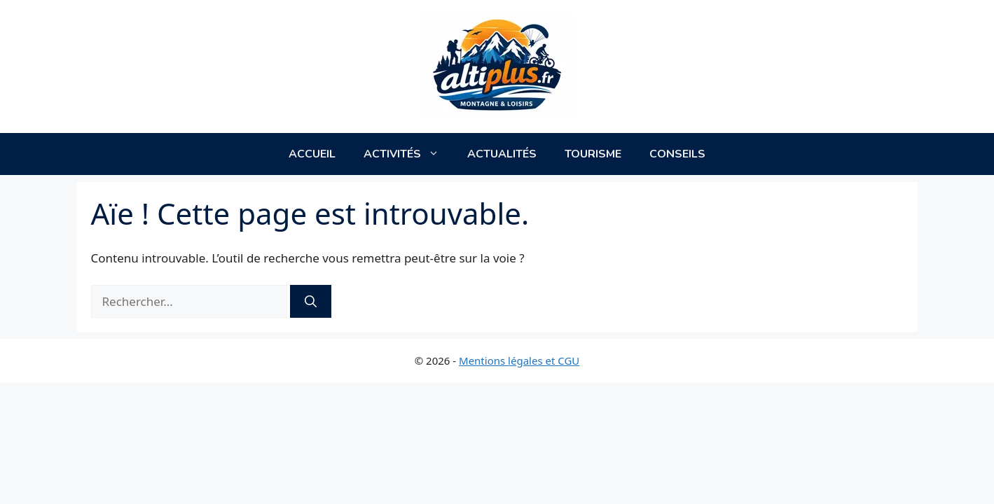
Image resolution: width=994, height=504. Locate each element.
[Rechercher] (310, 301)
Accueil (312, 154)
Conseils (677, 154)
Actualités (502, 154)
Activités (408, 154)
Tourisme (593, 154)
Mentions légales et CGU (519, 361)
